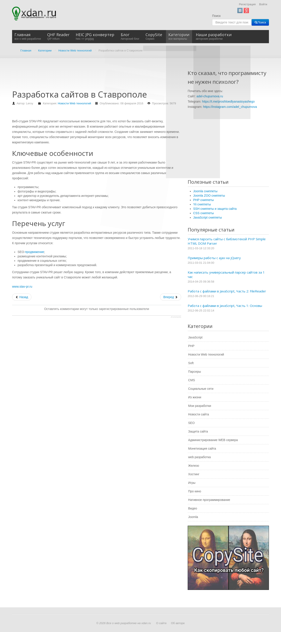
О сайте (161, 623)
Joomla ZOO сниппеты (209, 195)
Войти (263, 4)
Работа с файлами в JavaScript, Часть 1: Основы (225, 305)
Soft (191, 363)
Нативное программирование (209, 500)
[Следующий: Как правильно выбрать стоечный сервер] (170, 297)
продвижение (34, 252)
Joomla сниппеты (205, 191)
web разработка (199, 457)
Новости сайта (198, 414)
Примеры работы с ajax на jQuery (214, 258)
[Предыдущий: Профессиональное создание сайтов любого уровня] (21, 297)
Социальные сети (200, 388)
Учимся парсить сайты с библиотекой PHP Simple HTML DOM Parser (227, 241)
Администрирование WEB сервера (213, 440)
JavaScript (195, 337)
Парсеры (194, 371)
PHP (191, 346)
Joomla (193, 517)
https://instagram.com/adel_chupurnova (230, 107)
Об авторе (178, 623)
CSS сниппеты (203, 213)
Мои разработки (199, 406)
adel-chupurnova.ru (209, 96)
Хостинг (193, 474)
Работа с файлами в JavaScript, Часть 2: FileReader (227, 291)
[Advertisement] (92, 76)
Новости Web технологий (74, 103)
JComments (176, 317)
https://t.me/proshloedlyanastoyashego (228, 101)
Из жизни (194, 397)
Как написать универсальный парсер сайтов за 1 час (226, 274)
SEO (191, 423)
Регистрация (247, 4)
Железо (193, 465)
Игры (191, 482)
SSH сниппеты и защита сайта (215, 208)
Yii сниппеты (202, 204)
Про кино (194, 491)
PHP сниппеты (203, 200)
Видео (192, 508)
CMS (191, 380)
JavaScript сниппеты (207, 217)
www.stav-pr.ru (22, 286)
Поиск (216, 16)
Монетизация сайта (202, 448)
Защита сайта (198, 431)
